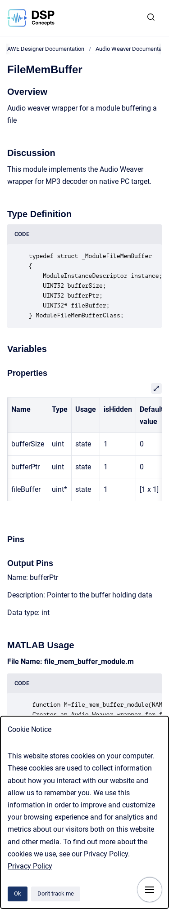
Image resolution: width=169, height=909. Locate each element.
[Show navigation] (149, 890)
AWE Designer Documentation (45, 48)
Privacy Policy (30, 866)
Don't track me (55, 893)
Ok (17, 893)
